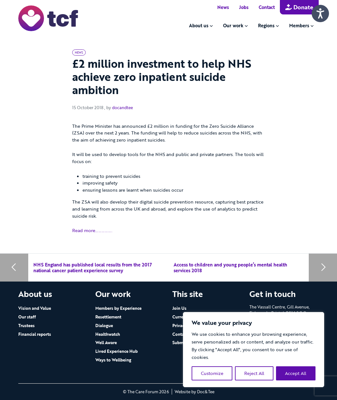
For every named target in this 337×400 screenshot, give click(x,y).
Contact (267, 7)
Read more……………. (92, 230)
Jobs (243, 7)
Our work (233, 25)
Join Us (179, 308)
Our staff (27, 317)
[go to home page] (48, 17)
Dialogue (104, 325)
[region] (253, 349)
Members (299, 25)
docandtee (122, 107)
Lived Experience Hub (116, 351)
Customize (212, 373)
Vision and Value (34, 308)
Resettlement (108, 317)
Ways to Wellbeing (113, 360)
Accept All (295, 373)
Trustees (26, 325)
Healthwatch (107, 334)
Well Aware (106, 342)
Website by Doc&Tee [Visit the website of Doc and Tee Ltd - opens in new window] (194, 392)
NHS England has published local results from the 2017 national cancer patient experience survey (92, 267)
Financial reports (34, 334)
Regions (266, 25)
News (223, 7)
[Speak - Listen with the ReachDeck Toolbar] (320, 13)
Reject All (254, 373)
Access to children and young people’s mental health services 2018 (230, 267)
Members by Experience (118, 308)
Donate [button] (299, 7)
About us (198, 25)
